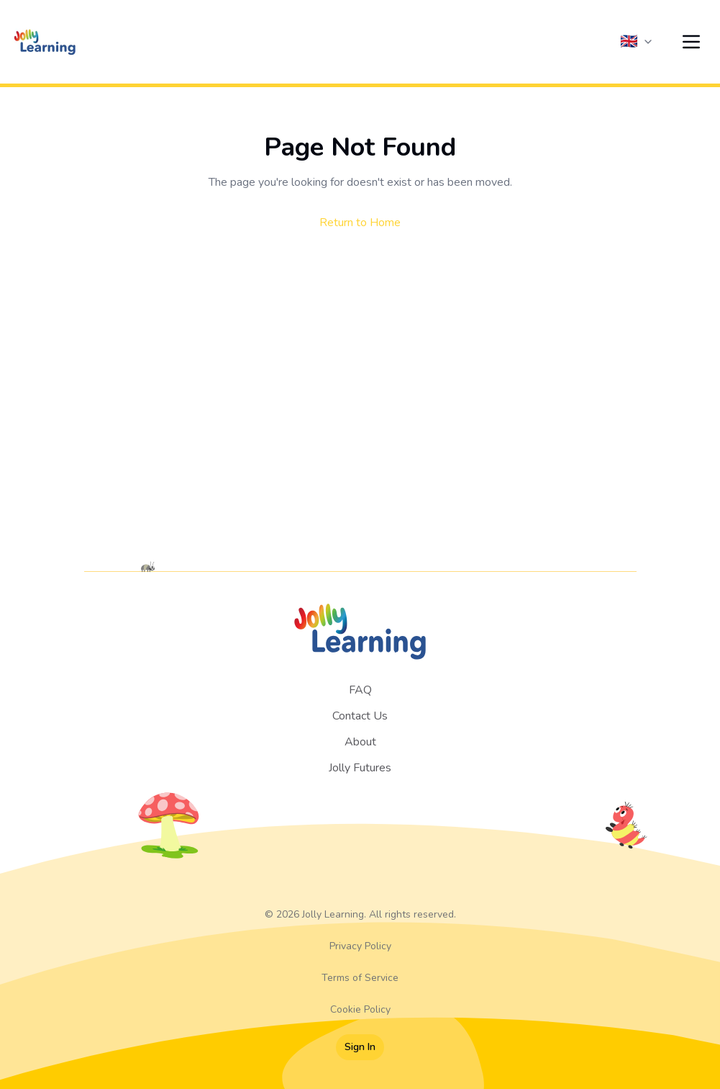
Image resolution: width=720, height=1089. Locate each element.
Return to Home (360, 222)
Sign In (360, 1047)
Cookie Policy (360, 1009)
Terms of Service (360, 978)
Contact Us (360, 716)
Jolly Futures (360, 768)
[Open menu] (691, 41)
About (360, 742)
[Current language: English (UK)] (636, 42)
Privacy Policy (360, 946)
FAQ (360, 690)
